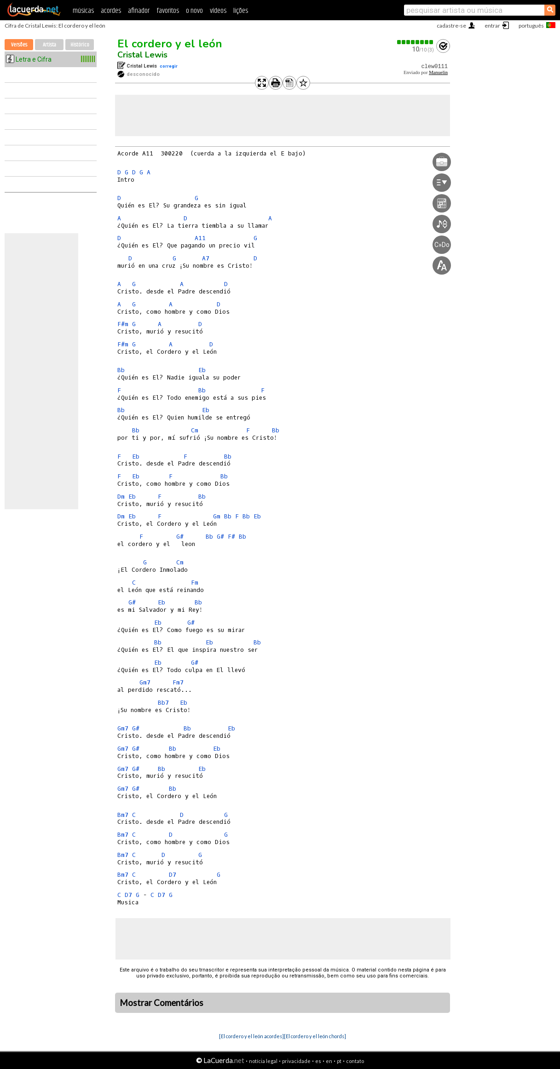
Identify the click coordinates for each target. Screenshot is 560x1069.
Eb (202, 370)
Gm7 (144, 682)
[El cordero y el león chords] (315, 1036)
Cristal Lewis (142, 54)
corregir (169, 66)
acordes (111, 11)
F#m (122, 324)
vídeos (218, 11)
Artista (49, 44)
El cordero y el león (169, 43)
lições (240, 11)
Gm (216, 516)
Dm (121, 496)
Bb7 (163, 703)
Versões (19, 44)
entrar (492, 25)
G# (180, 536)
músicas (83, 11)
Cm (194, 430)
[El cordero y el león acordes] (251, 1036)
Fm (194, 582)
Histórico (79, 44)
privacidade (296, 1061)
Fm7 (178, 682)
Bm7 (122, 815)
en (329, 1061)
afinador (139, 11)
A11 (200, 238)
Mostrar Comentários (161, 1003)
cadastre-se (451, 25)
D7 (172, 875)
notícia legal (263, 1061)
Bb (121, 370)
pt (339, 1061)
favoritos (167, 11)
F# (231, 536)
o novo (194, 11)
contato (355, 1061)
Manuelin (438, 72)
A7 (205, 258)
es (318, 1061)
